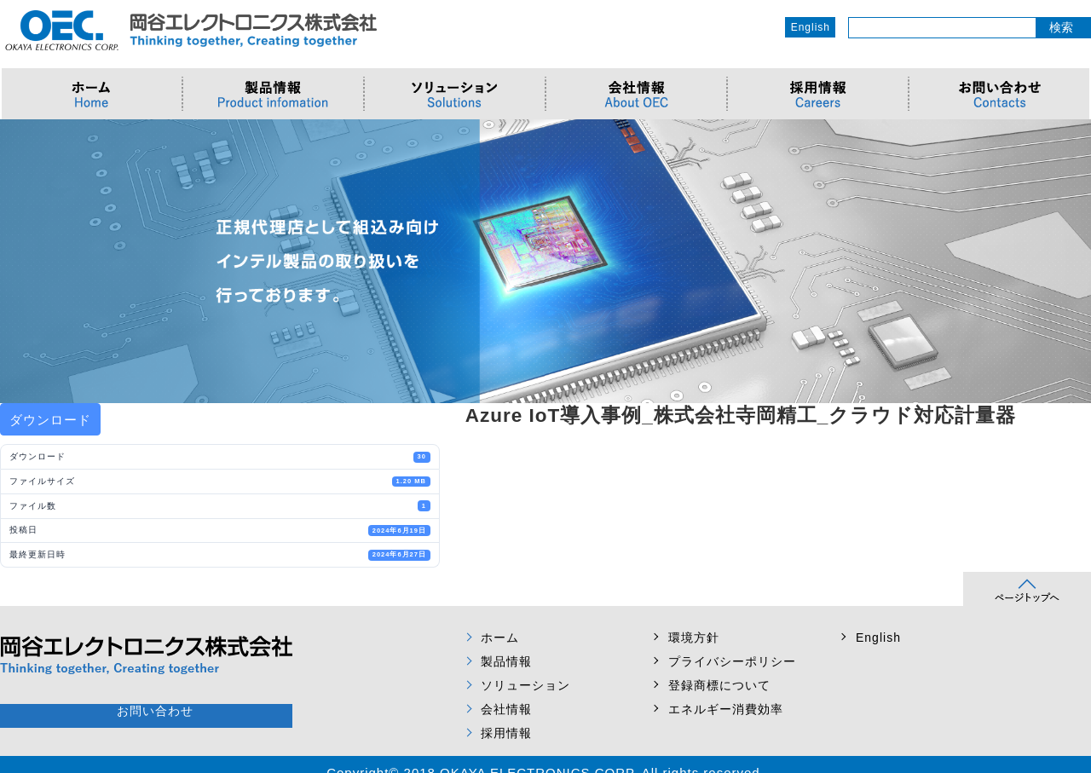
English (810, 27)
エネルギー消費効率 (725, 709)
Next (1068, 261)
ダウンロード (50, 419)
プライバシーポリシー (732, 661)
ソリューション (525, 685)
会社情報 (506, 709)
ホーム (500, 637)
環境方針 (693, 637)
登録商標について (719, 685)
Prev (22, 261)
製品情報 (506, 661)
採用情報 (506, 733)
